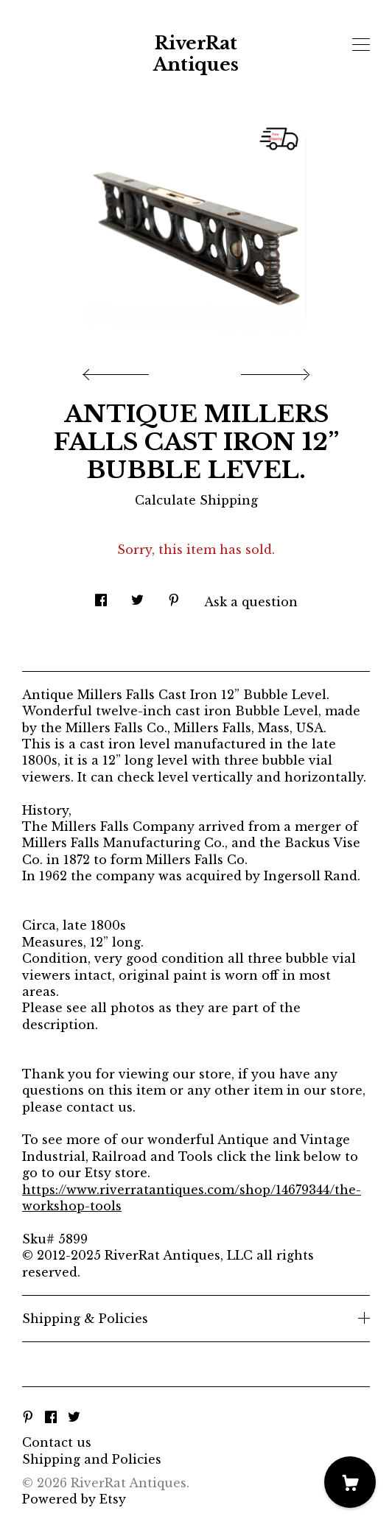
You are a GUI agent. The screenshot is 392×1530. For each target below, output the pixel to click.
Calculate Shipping (196, 500)
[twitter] (74, 1417)
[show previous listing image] (119, 370)
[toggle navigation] (361, 45)
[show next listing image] (273, 370)
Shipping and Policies (91, 1459)
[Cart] (350, 1482)
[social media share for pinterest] (174, 596)
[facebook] (51, 1417)
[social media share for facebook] (101, 596)
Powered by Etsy (74, 1499)
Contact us (56, 1442)
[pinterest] (28, 1417)
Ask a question (251, 601)
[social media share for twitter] (137, 596)
